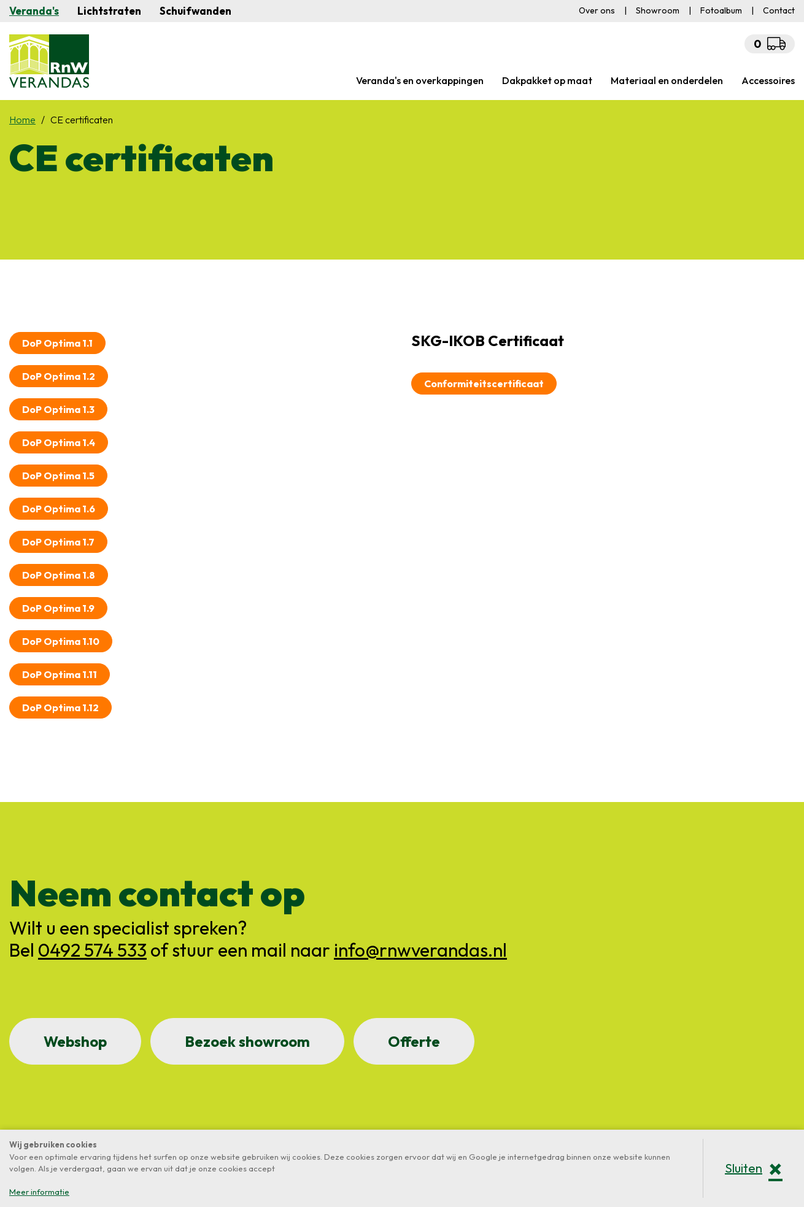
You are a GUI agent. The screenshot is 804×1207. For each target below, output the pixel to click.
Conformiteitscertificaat (484, 383)
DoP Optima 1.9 (58, 608)
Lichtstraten (109, 10)
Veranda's (34, 10)
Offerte (414, 1041)
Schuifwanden (195, 10)
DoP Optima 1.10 (60, 641)
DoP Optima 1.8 (58, 575)
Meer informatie (39, 1192)
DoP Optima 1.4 (58, 442)
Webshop (75, 1041)
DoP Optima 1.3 (58, 409)
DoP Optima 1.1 (57, 343)
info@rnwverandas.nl (420, 950)
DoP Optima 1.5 (58, 475)
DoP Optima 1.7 (58, 542)
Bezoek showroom (247, 1041)
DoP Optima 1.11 (59, 674)
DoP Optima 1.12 (60, 707)
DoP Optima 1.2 (58, 376)
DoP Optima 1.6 (58, 509)
